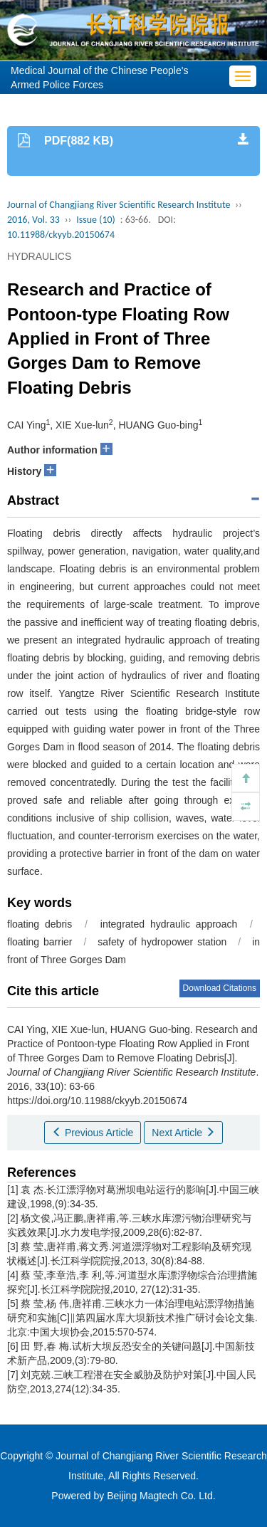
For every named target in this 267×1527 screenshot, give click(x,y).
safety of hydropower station (162, 942)
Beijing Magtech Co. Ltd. (161, 1495)
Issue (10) (95, 220)
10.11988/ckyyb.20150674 (61, 235)
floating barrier (40, 942)
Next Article (183, 1132)
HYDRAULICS (39, 256)
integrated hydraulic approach (168, 924)
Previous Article (92, 1132)
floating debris (39, 924)
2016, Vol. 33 (33, 220)
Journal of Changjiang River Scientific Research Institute (118, 205)
